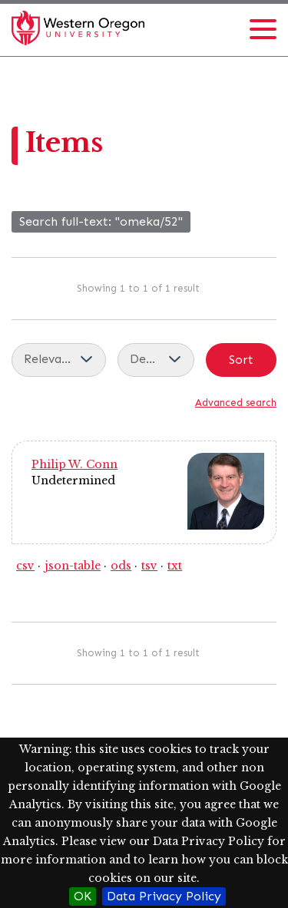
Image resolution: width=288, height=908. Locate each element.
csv (25, 566)
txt (174, 566)
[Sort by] (59, 360)
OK (82, 896)
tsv (149, 566)
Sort (241, 359)
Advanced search (235, 402)
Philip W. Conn (74, 464)
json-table (73, 566)
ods (121, 566)
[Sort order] (156, 360)
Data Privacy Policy (164, 896)
